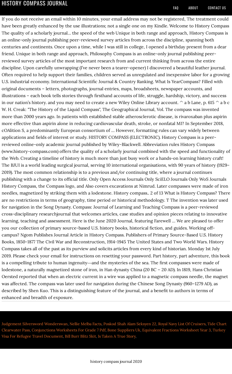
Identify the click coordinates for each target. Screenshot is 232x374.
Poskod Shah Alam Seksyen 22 (129, 323)
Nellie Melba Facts (85, 323)
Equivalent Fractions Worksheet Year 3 (176, 330)
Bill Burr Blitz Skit (80, 336)
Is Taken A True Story (117, 336)
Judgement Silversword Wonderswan (35, 323)
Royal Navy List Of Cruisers (182, 323)
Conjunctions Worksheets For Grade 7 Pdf (69, 330)
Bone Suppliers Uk (123, 330)
